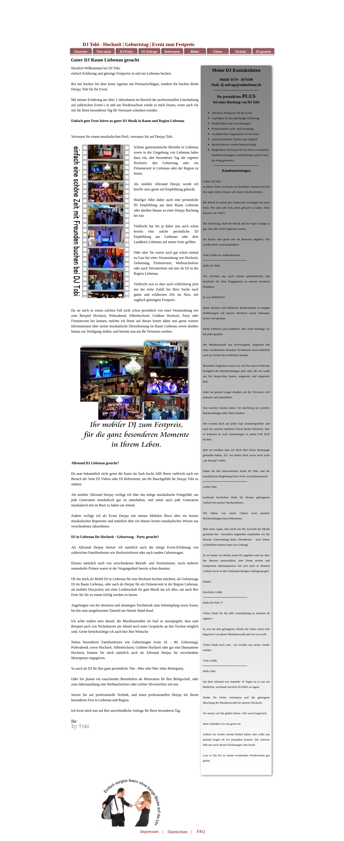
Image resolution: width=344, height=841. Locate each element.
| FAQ (198, 831)
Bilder (195, 51)
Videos (217, 51)
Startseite (80, 51)
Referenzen (172, 51)
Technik (240, 51)
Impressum (149, 831)
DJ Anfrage (149, 51)
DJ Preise (126, 51)
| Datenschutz (175, 831)
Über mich (103, 51)
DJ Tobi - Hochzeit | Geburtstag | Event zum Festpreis (139, 44)
